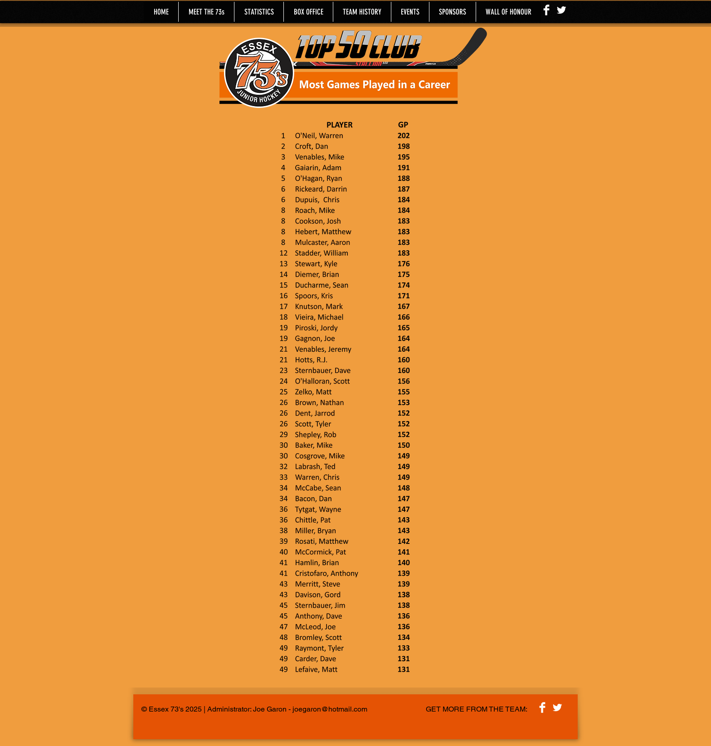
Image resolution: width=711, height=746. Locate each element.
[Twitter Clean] (561, 10)
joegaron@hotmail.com (329, 709)
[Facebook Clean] (546, 10)
